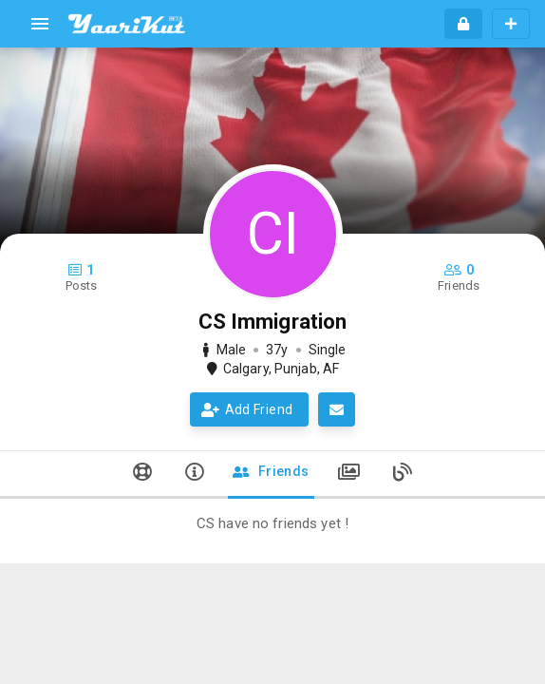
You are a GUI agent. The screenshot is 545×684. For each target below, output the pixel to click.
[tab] (142, 475)
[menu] (40, 24)
